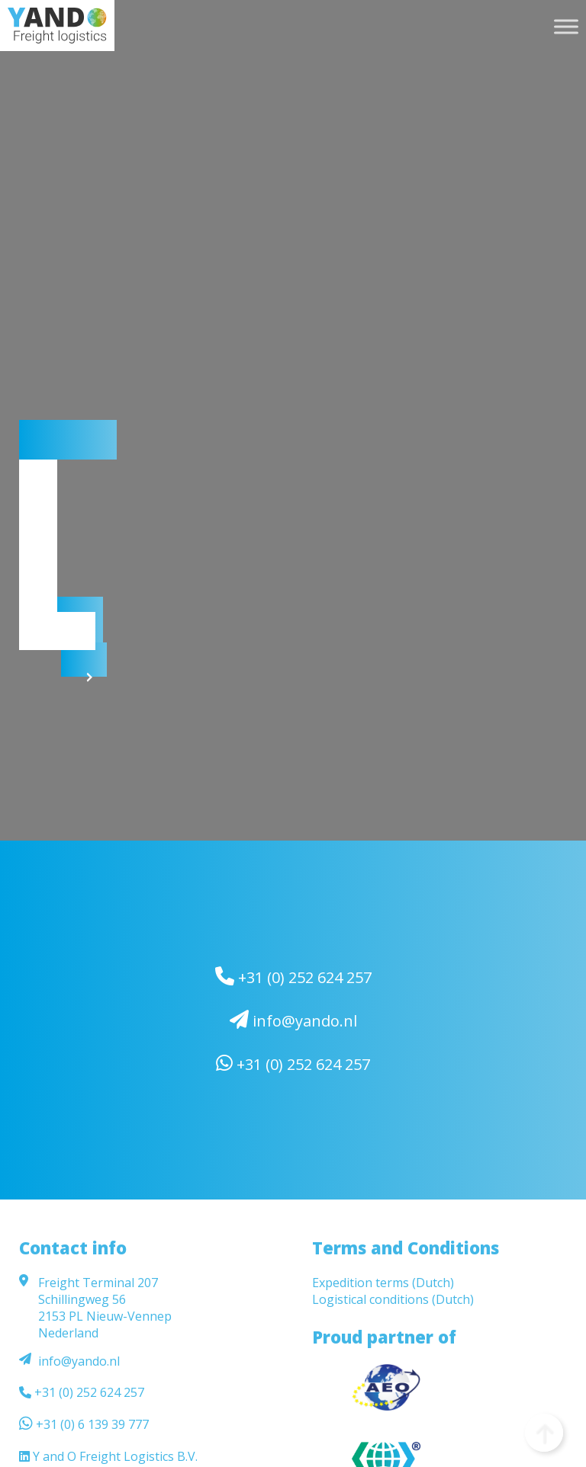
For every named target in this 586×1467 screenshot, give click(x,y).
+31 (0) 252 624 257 (293, 977)
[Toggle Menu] (566, 26)
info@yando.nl (293, 1020)
